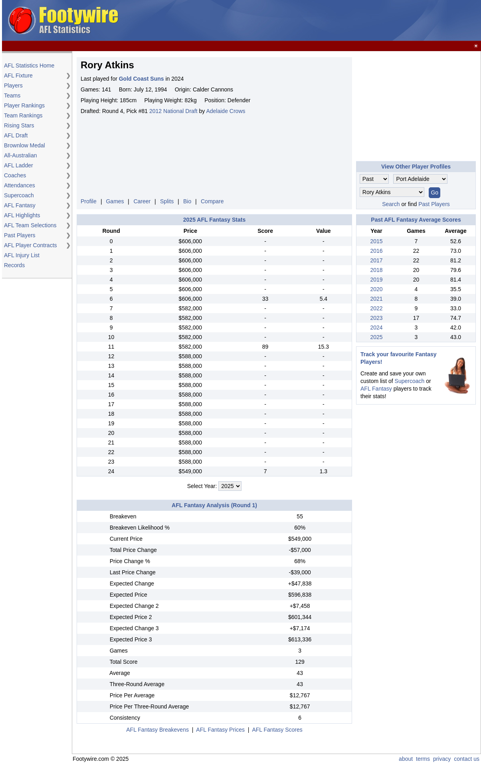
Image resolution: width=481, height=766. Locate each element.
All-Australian (20, 155)
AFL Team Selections (30, 225)
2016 (376, 251)
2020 (376, 289)
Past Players (20, 235)
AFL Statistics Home (29, 65)
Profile (89, 201)
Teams (12, 95)
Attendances (19, 185)
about (406, 759)
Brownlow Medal (24, 145)
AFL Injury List (22, 255)
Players (13, 85)
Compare (212, 201)
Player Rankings (24, 105)
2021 (376, 299)
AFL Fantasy (20, 205)
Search (391, 204)
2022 (376, 308)
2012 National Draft (173, 111)
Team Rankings (23, 115)
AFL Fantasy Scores (277, 729)
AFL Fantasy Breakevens (157, 729)
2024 (376, 327)
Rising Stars (19, 125)
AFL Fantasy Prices (220, 729)
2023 (376, 318)
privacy (442, 759)
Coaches (15, 175)
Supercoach (19, 195)
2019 (376, 279)
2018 (376, 270)
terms (423, 759)
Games (115, 201)
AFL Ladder (18, 165)
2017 (376, 260)
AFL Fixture (18, 75)
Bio (187, 201)
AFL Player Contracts (30, 245)
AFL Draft (16, 135)
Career (141, 201)
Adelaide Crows (225, 111)
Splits (167, 201)
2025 (376, 337)
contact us (466, 759)
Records (14, 265)
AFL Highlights (22, 215)
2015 (376, 241)
